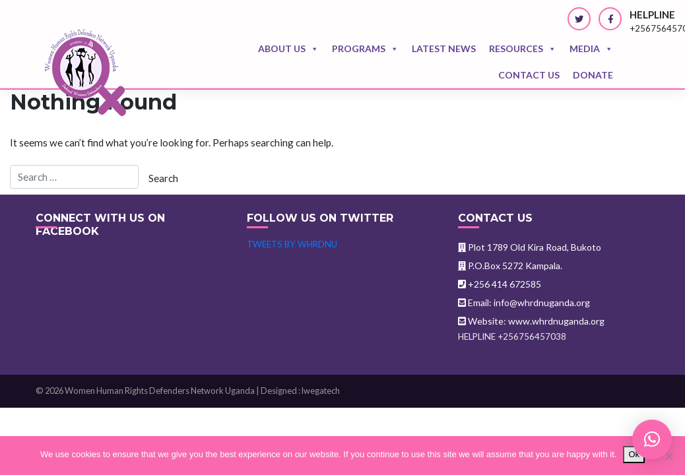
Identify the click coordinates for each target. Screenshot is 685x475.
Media (591, 49)
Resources (522, 49)
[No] (668, 455)
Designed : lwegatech (300, 390)
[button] (652, 439)
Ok (633, 454)
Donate (593, 74)
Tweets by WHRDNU (292, 244)
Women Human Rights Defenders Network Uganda (160, 390)
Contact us (529, 74)
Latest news (444, 48)
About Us (288, 49)
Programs (365, 49)
